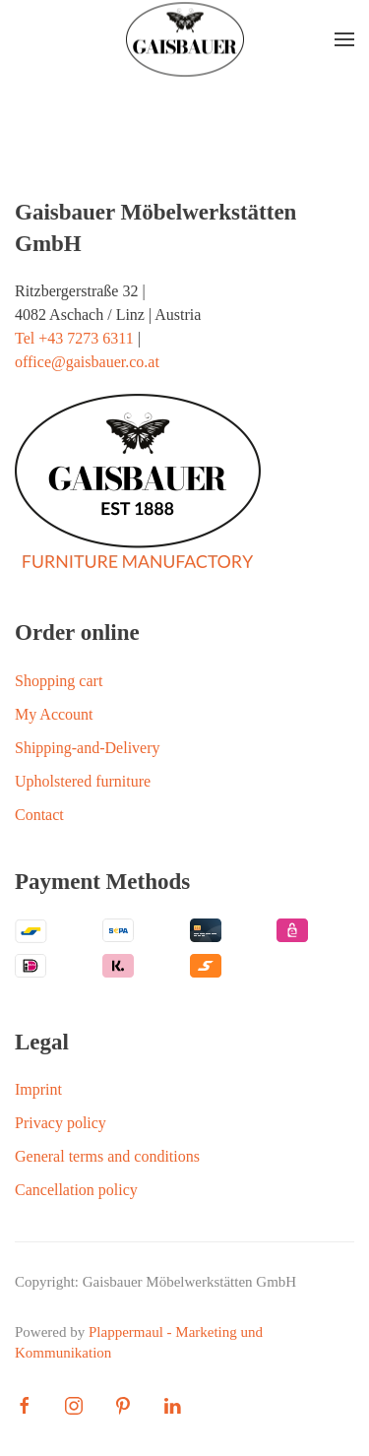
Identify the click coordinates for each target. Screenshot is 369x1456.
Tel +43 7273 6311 (74, 338)
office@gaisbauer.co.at (87, 361)
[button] (344, 39)
